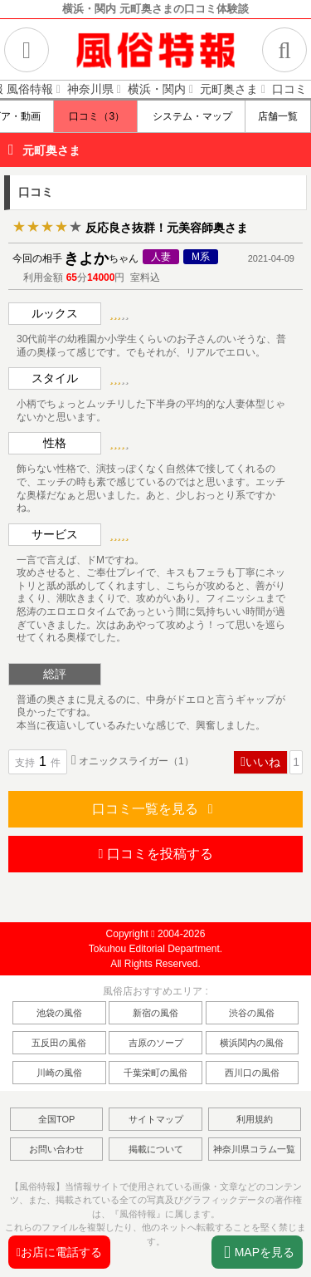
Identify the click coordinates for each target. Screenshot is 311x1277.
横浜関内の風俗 (252, 1043)
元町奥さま (51, 150)
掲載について (156, 1149)
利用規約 (254, 1119)
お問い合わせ (56, 1149)
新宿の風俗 (155, 1013)
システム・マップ (191, 116)
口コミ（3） (95, 116)
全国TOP (56, 1119)
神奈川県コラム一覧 (254, 1149)
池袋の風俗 (59, 1013)
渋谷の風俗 (252, 1013)
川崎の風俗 (59, 1073)
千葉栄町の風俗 (155, 1073)
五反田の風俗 (59, 1043)
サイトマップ (156, 1119)
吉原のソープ (156, 1043)
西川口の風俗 (252, 1073)
